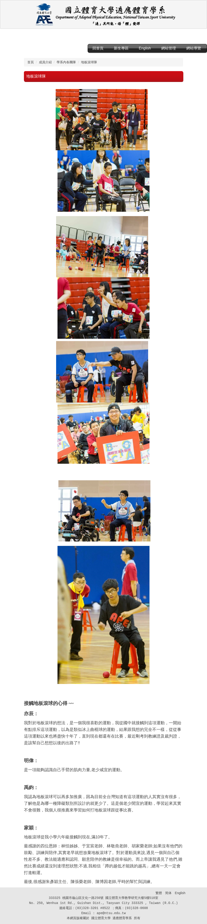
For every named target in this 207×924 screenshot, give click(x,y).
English (145, 48)
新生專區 (121, 48)
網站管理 (168, 48)
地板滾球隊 (89, 62)
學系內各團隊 (66, 62)
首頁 (30, 62)
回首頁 (98, 48)
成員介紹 (45, 62)
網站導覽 (193, 48)
